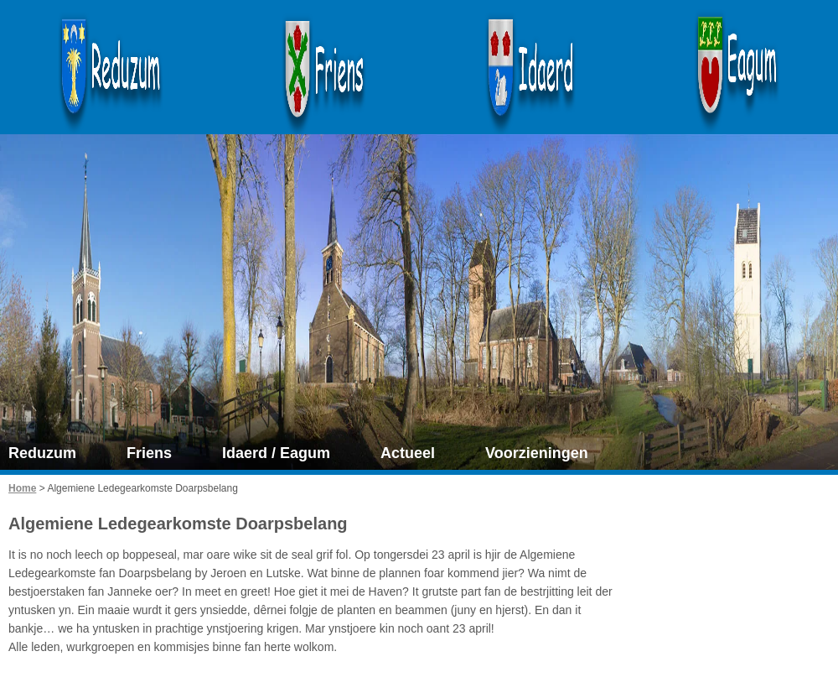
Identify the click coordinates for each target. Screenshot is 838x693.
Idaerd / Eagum (276, 453)
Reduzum (42, 453)
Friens (149, 453)
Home (22, 488)
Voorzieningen (536, 453)
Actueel (407, 453)
